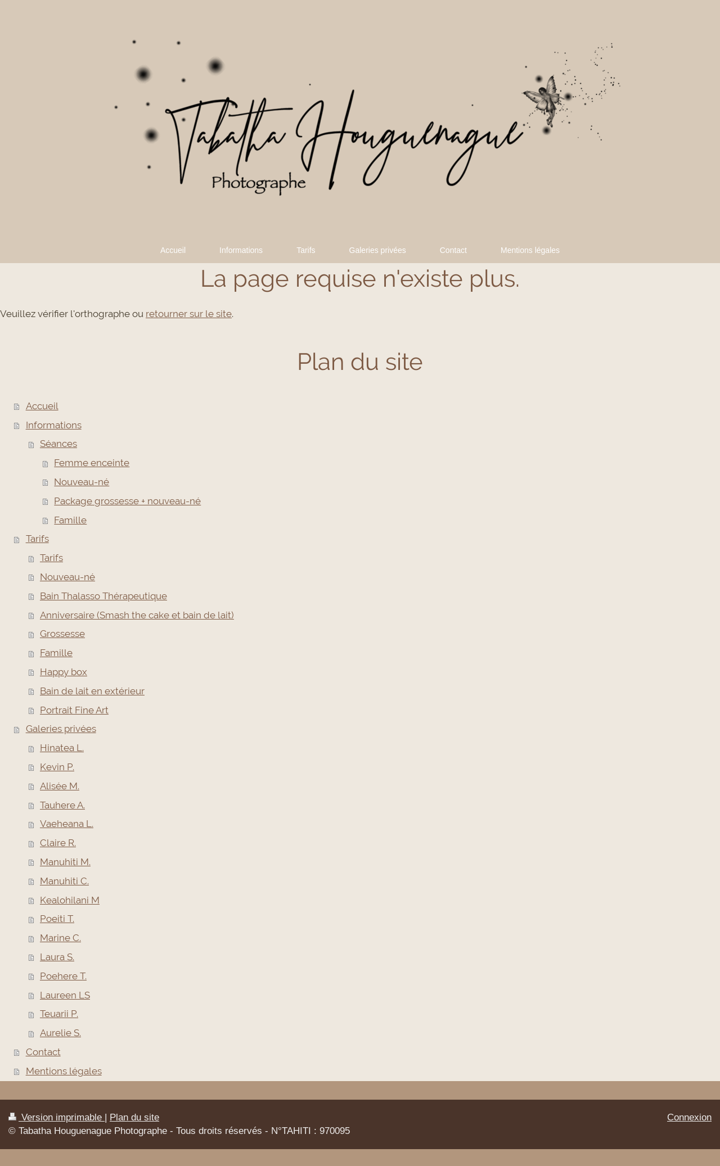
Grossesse (62, 633)
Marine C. (60, 937)
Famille (70, 520)
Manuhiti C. (64, 881)
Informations (54, 425)
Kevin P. (57, 766)
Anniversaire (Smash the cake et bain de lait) (137, 615)
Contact (43, 1051)
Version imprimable (56, 1117)
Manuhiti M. (65, 861)
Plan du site (134, 1117)
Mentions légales (64, 1071)
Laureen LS (65, 995)
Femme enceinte (91, 462)
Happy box (63, 671)
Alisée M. (59, 786)
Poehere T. (63, 976)
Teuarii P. (59, 1013)
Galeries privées (61, 728)
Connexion (689, 1117)
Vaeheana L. (66, 823)
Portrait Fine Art (74, 710)
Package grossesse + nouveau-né (127, 501)
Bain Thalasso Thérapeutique (103, 596)
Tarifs (37, 538)
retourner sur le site (189, 313)
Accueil (42, 406)
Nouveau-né (81, 481)
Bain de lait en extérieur (92, 691)
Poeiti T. (57, 918)
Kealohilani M (70, 900)
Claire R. (58, 842)
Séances (58, 443)
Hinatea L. (62, 747)
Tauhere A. (62, 805)
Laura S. (57, 956)
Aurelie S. (60, 1032)
